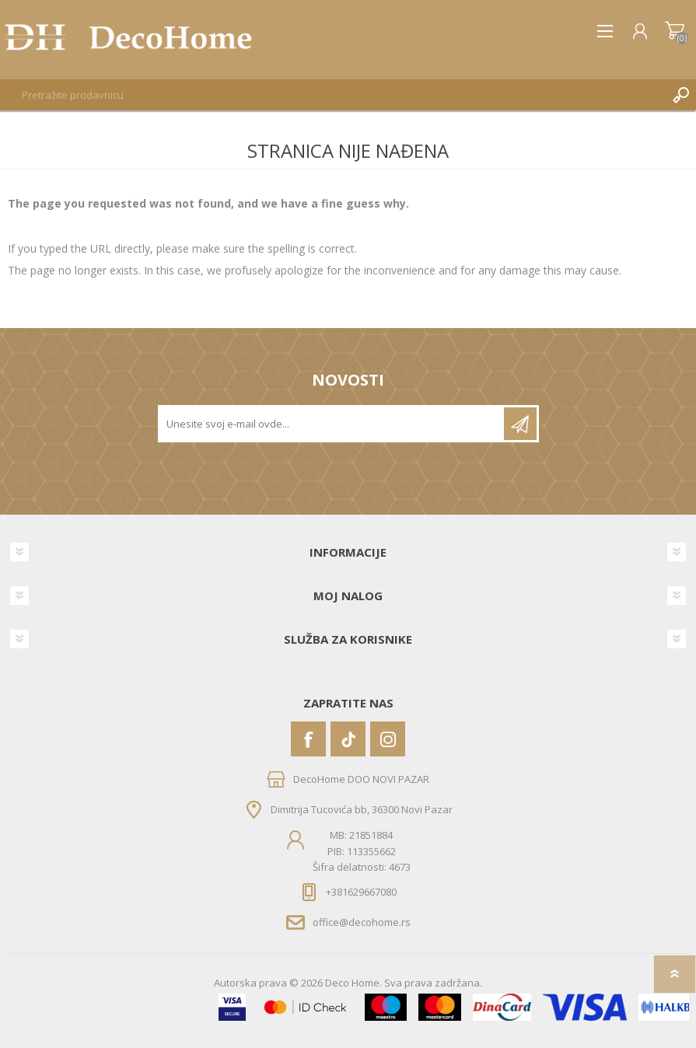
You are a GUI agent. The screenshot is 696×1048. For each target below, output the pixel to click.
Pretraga (680, 94)
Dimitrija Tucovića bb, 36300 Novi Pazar (362, 809)
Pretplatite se (520, 423)
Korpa (674, 31)
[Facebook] (308, 738)
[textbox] (332, 94)
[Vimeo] (348, 738)
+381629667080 (361, 892)
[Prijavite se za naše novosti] (332, 423)
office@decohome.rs (362, 922)
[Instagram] (387, 738)
